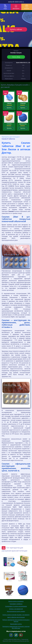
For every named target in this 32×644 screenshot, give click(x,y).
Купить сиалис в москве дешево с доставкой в (16, 615)
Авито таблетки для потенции (16, 617)
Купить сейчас (16, 29)
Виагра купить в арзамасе (16, 601)
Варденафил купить (16, 624)
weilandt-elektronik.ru (16, 2)
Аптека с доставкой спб (16, 609)
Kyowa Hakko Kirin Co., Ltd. (23, 62)
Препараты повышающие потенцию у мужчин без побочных (16, 627)
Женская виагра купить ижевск (16, 611)
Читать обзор (16, 57)
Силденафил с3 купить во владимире (16, 606)
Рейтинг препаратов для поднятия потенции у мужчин (16, 620)
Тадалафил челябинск (16, 604)
